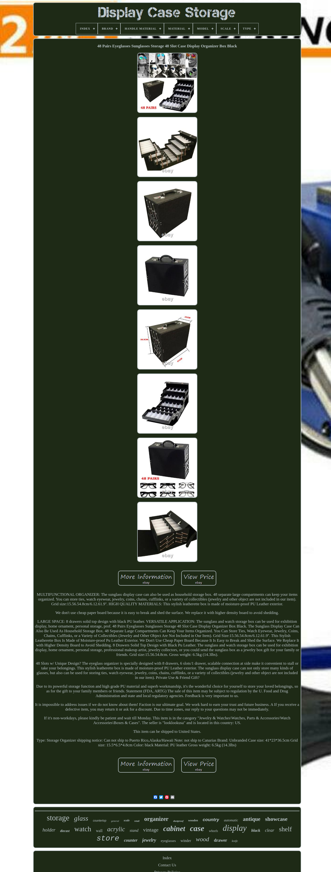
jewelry (149, 840)
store (108, 838)
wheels (213, 831)
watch (82, 829)
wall (99, 831)
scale (127, 820)
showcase (276, 819)
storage (58, 818)
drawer (220, 840)
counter (130, 840)
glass (81, 818)
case (197, 828)
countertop (99, 820)
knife (235, 841)
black (255, 830)
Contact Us (167, 865)
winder (186, 841)
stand (134, 830)
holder (48, 830)
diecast (65, 831)
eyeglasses (168, 841)
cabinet (174, 828)
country (211, 819)
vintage (151, 830)
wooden (193, 820)
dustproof (178, 820)
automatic (231, 820)
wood (202, 839)
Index (167, 858)
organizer (156, 819)
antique (251, 819)
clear (269, 830)
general (115, 820)
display (235, 828)
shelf (285, 829)
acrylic (116, 829)
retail (137, 821)
